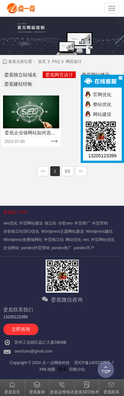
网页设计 (74, 61)
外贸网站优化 (103, 239)
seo (86, 239)
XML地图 (47, 369)
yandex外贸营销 (35, 248)
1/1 (67, 171)
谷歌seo (65, 223)
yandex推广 (61, 248)
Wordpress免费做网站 (22, 239)
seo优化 (10, 223)
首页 (42, 61)
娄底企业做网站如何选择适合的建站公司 (30, 133)
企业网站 (11, 248)
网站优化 (73, 239)
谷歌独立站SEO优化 (21, 231)
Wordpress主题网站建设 (62, 231)
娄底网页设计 (59, 74)
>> (81, 171)
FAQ (56, 61)
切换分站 (77, 369)
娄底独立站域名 (20, 74)
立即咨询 (21, 329)
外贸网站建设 (31, 223)
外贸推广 (82, 223)
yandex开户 (83, 248)
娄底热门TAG (15, 212)
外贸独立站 (54, 239)
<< (43, 171)
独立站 (51, 223)
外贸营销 (100, 223)
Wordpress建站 (99, 231)
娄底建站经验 (18, 84)
